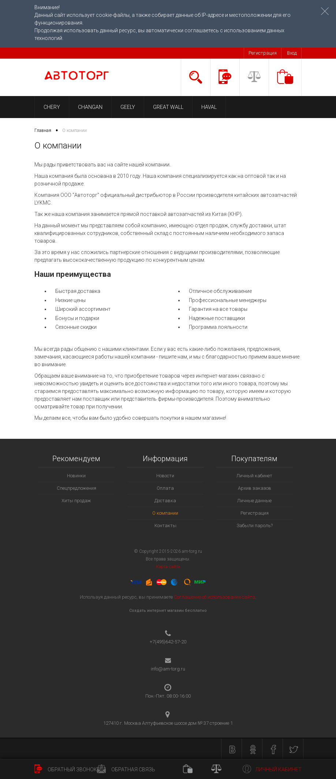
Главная (42, 130)
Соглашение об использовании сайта (214, 597)
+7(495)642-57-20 (168, 641)
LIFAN (241, 107)
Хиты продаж (76, 500)
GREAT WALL (168, 107)
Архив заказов (254, 488)
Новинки (76, 475)
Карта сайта (168, 566)
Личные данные (254, 500)
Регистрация (263, 53)
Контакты (165, 525)
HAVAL (209, 107)
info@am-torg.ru (168, 669)
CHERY (52, 107)
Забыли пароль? (254, 525)
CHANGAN (90, 107)
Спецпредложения (76, 488)
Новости (165, 475)
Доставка (165, 500)
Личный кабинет (254, 475)
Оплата (165, 488)
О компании (165, 513)
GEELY (127, 107)
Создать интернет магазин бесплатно (168, 610)
